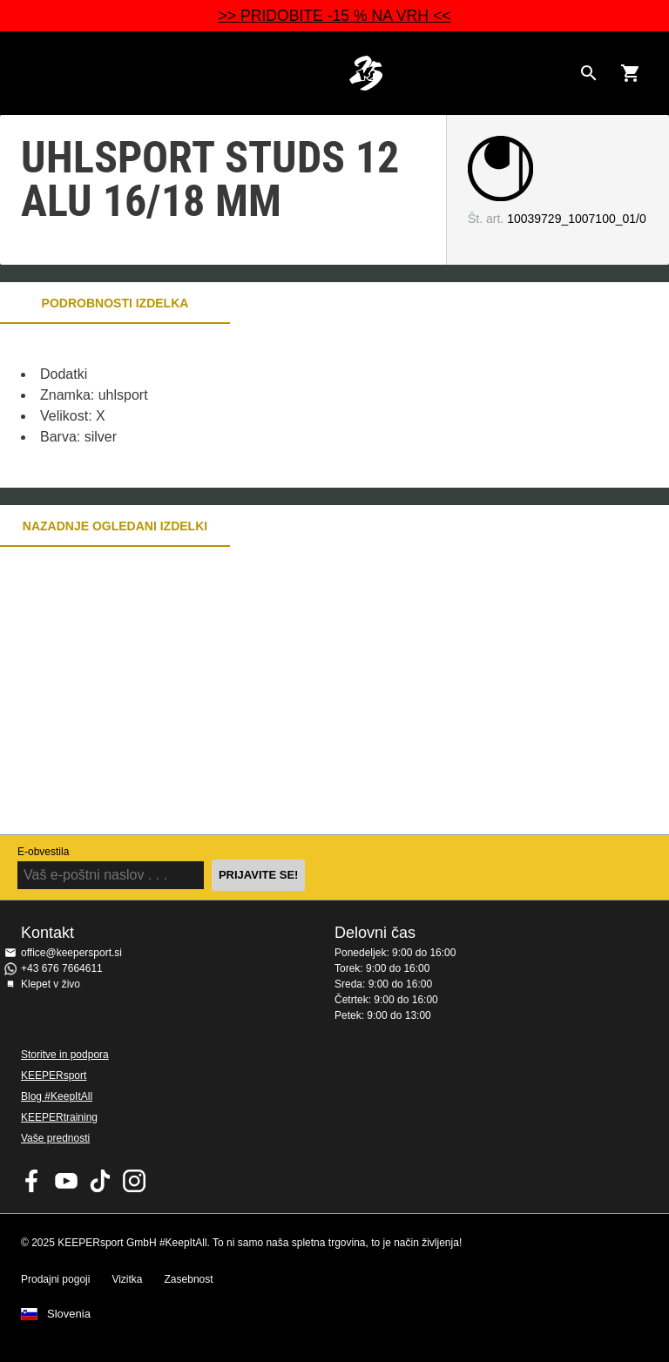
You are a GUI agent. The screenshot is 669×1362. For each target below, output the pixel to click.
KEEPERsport (53, 1075)
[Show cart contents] (630, 73)
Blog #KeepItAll (56, 1096)
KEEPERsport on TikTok (100, 1181)
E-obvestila (43, 852)
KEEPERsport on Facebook (32, 1181)
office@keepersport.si (71, 953)
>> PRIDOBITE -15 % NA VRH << (335, 15)
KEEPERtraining (59, 1117)
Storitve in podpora (65, 1054)
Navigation (28, 73)
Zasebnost (189, 1279)
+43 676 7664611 (62, 968)
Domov (365, 73)
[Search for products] (588, 73)
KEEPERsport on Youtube (66, 1181)
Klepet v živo (50, 984)
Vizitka (127, 1279)
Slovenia (69, 1314)
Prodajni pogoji (55, 1279)
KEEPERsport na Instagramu (134, 1181)
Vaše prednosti (55, 1138)
